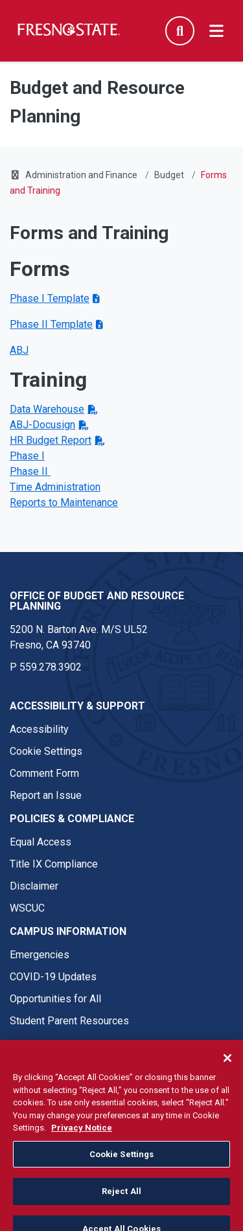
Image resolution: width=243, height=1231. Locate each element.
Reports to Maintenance (64, 502)
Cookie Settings (46, 751)
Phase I (27, 456)
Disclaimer (34, 886)
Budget (169, 175)
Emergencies (39, 955)
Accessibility (39, 729)
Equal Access (40, 842)
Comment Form (44, 773)
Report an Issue (46, 795)
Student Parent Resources (69, 1021)
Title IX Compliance (54, 864)
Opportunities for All (55, 999)
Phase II (30, 471)
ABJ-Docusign (42, 425)
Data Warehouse (47, 409)
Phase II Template (51, 324)
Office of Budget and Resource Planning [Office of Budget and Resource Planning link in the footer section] (97, 601)
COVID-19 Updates (53, 977)
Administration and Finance (81, 175)
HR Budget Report (50, 440)
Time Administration (55, 487)
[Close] (227, 1070)
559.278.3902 (50, 667)
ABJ (19, 350)
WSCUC (27, 908)
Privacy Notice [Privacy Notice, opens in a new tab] (81, 1140)
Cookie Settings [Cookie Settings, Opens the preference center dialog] (121, 1166)
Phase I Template (49, 298)
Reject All (121, 1204)
